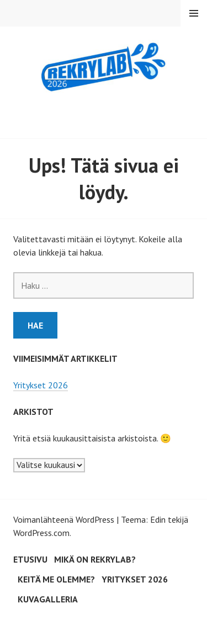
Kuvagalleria (48, 599)
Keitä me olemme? (56, 579)
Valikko (193, 13)
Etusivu (30, 559)
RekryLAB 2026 (103, 111)
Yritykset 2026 (40, 385)
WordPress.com (41, 532)
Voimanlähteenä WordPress (63, 519)
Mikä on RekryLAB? (95, 559)
